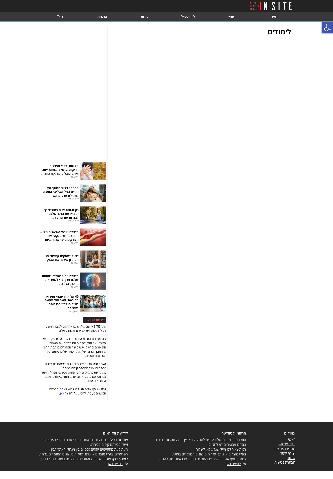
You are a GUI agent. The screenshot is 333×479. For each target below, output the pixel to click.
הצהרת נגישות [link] (284, 462)
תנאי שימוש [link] (287, 444)
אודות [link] (291, 457)
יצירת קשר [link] (287, 453)
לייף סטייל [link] (188, 16)
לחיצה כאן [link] (66, 393)
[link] (327, 27)
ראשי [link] (273, 16)
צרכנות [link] (102, 16)
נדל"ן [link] (59, 16)
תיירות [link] (145, 16)
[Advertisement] (73, 92)
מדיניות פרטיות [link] (284, 448)
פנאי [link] (231, 16)
